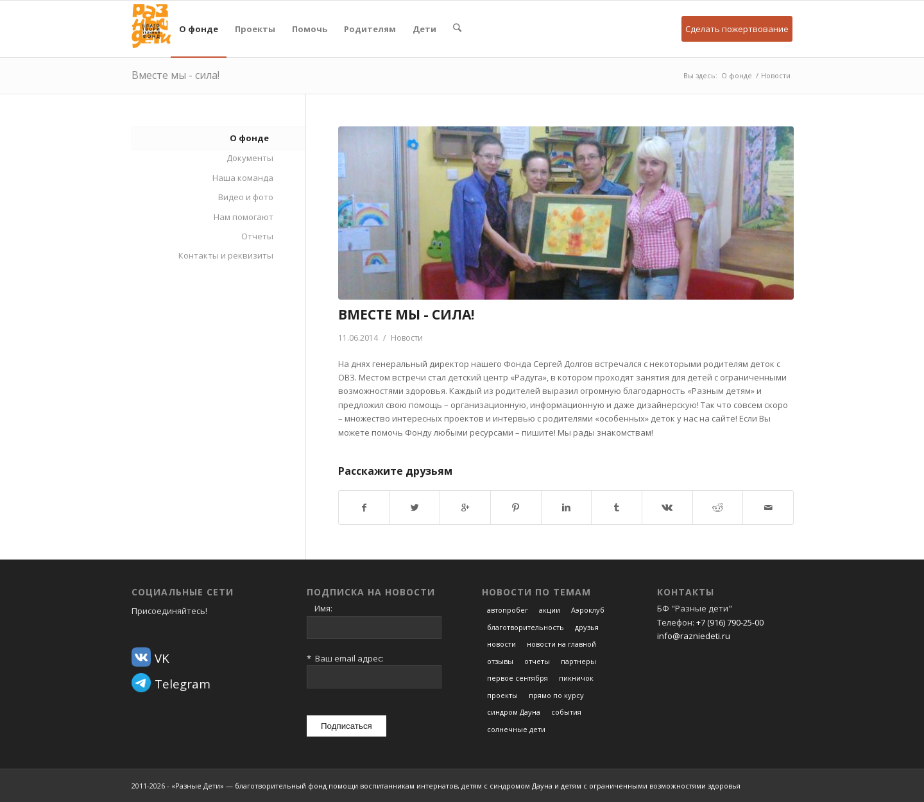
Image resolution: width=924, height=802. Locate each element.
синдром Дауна (513, 712)
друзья (587, 627)
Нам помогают (243, 217)
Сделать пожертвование (737, 29)
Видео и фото (245, 197)
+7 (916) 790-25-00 (730, 622)
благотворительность (525, 627)
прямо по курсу (556, 695)
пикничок (576, 678)
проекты (502, 695)
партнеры (578, 661)
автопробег (507, 610)
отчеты (537, 661)
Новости (776, 75)
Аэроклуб (587, 610)
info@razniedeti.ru (693, 636)
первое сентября (517, 678)
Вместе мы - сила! (175, 75)
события (566, 712)
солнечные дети (516, 729)
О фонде (736, 75)
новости (501, 644)
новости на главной (561, 644)
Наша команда (242, 177)
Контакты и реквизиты (225, 255)
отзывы (500, 661)
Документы (250, 158)
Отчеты (257, 236)
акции (549, 610)
